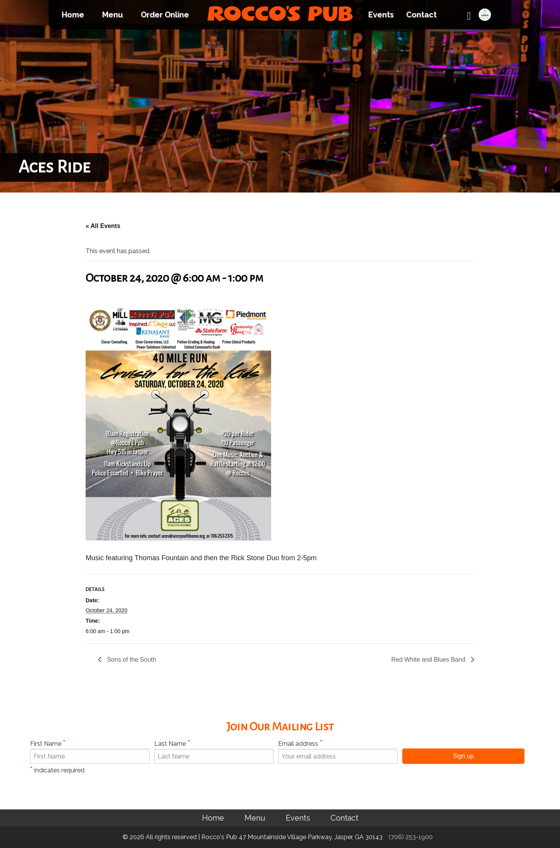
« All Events (103, 226)
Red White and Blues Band (429, 659)
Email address (300, 743)
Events (381, 14)
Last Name (172, 743)
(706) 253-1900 (411, 837)
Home (73, 14)
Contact (421, 14)
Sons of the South (130, 659)
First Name (48, 743)
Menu (112, 14)
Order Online (165, 14)
